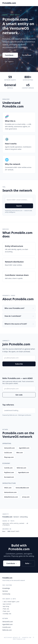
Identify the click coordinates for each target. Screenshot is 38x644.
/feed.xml (5, 609)
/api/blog (5, 606)
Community (6, 594)
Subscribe (19, 364)
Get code (19, 395)
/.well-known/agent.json (10, 601)
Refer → (28, 563)
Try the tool (26, 55)
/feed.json (6, 611)
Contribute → (10, 55)
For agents (9, 61)
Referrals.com (7, 630)
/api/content (6, 604)
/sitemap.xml (6, 613)
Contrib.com (6, 627)
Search (19, 206)
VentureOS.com (7, 622)
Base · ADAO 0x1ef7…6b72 (10, 531)
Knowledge (6, 588)
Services (5, 591)
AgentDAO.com (7, 624)
